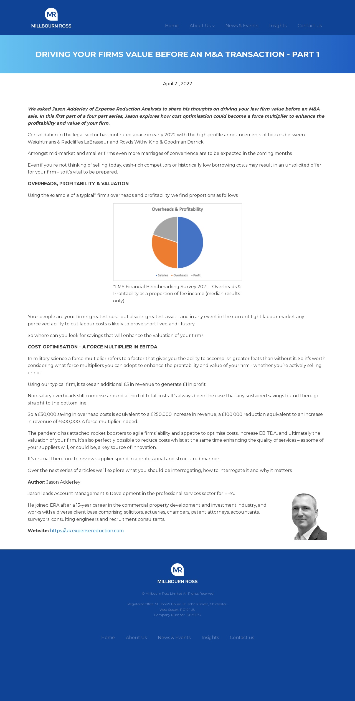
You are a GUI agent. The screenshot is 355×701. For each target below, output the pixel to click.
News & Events (241, 25)
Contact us (310, 25)
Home (172, 25)
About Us (200, 25)
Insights (277, 25)
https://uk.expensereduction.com (87, 530)
